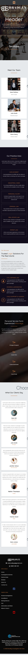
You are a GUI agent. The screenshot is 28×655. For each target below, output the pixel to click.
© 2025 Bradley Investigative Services (14, 648)
